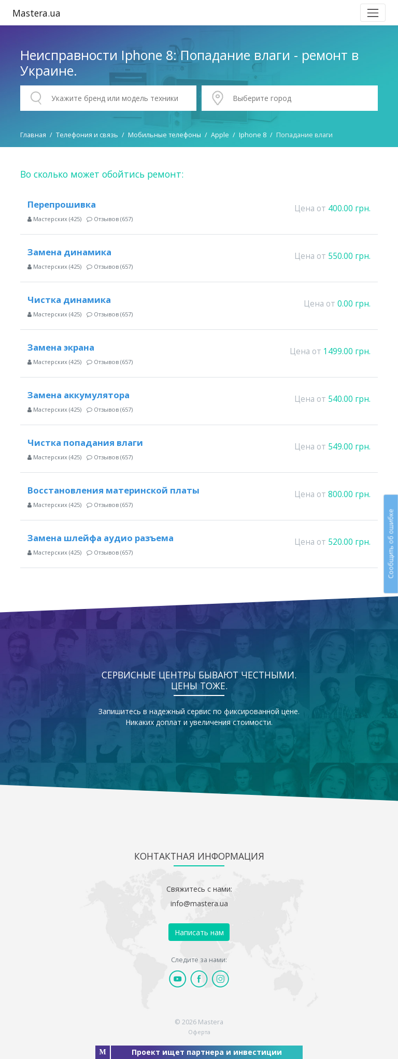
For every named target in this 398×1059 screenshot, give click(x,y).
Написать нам (199, 932)
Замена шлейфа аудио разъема (100, 538)
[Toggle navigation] (373, 13)
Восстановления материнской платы (113, 490)
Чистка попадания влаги (85, 442)
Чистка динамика (69, 300)
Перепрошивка (61, 204)
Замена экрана (60, 347)
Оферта (199, 1032)
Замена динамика (69, 252)
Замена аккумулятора (78, 395)
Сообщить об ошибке (390, 543)
